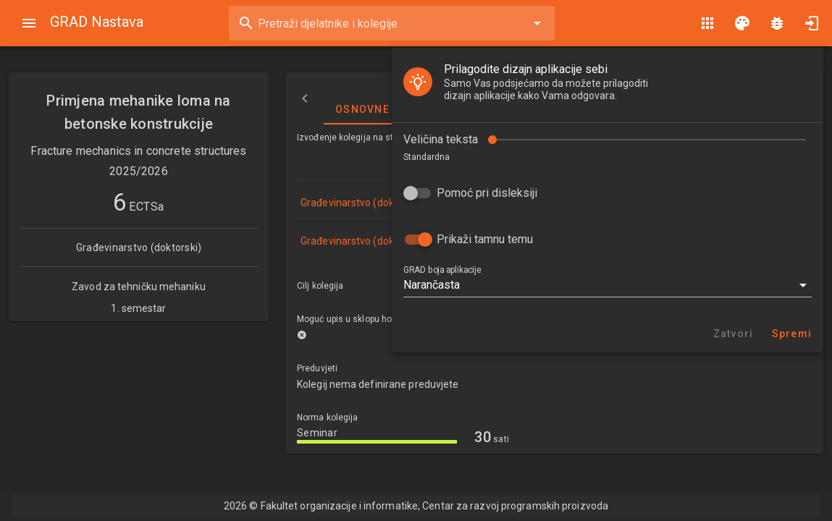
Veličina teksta (57, 100)
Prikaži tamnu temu (102, 200)
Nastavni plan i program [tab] (697, 98)
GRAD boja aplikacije (59, 231)
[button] (224, 246)
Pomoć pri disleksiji (104, 154)
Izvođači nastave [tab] (545, 98)
